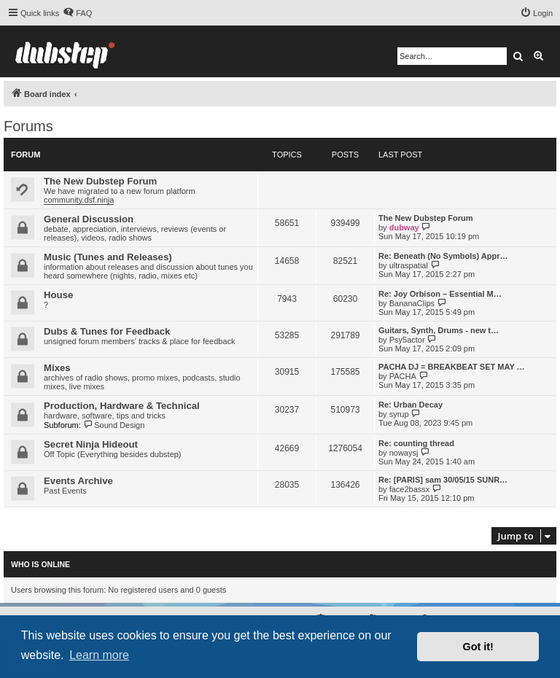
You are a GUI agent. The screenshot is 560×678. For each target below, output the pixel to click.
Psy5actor (407, 339)
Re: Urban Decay (410, 404)
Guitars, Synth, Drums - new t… (438, 330)
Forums (28, 126)
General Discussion (88, 219)
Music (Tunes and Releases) (108, 257)
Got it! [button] (478, 646)
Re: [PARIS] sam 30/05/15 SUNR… (443, 479)
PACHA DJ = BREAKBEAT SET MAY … (451, 366)
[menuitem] (77, 13)
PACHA (402, 376)
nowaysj (404, 452)
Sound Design (114, 425)
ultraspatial (408, 265)
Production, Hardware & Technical (122, 405)
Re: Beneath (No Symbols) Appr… (443, 256)
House (58, 294)
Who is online (40, 564)
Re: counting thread (416, 443)
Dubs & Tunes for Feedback (107, 331)
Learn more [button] (99, 655)
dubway (404, 227)
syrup (399, 414)
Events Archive (78, 480)
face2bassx (409, 489)
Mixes (57, 367)
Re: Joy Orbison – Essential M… (440, 293)
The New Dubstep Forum (100, 181)
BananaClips (412, 303)
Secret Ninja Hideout (91, 444)
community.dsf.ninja (79, 199)
